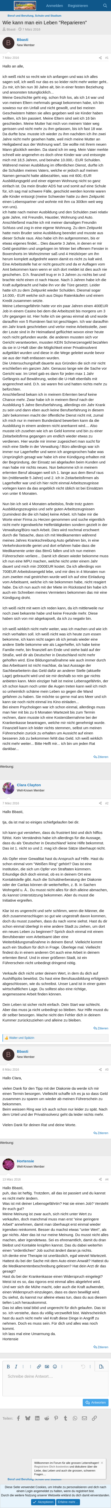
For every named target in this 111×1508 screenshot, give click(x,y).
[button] (8, 1367)
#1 (107, 58)
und (21, 1038)
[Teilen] (100, 58)
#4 (107, 1179)
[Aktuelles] (95, 5)
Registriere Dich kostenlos (51, 1466)
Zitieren (103, 757)
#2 (107, 803)
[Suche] (105, 5)
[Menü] (7, 6)
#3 (107, 1069)
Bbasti (11, 29)
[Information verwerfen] (102, 1463)
